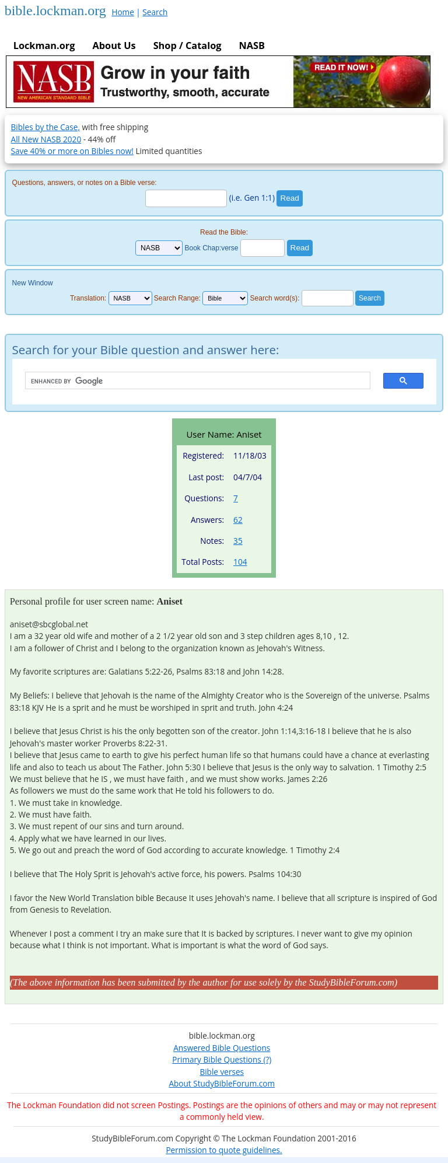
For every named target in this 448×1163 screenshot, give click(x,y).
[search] (192, 381)
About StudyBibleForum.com (222, 1083)
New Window (32, 283)
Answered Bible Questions (221, 1047)
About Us (113, 45)
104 (240, 561)
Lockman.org (44, 45)
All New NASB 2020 (46, 139)
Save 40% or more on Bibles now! (72, 150)
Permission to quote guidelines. (224, 1149)
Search (154, 12)
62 (238, 519)
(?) (266, 1059)
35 (238, 540)
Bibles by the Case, (45, 126)
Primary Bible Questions (216, 1059)
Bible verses (222, 1071)
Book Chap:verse (211, 248)
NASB (251, 45)
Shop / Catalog (187, 45)
